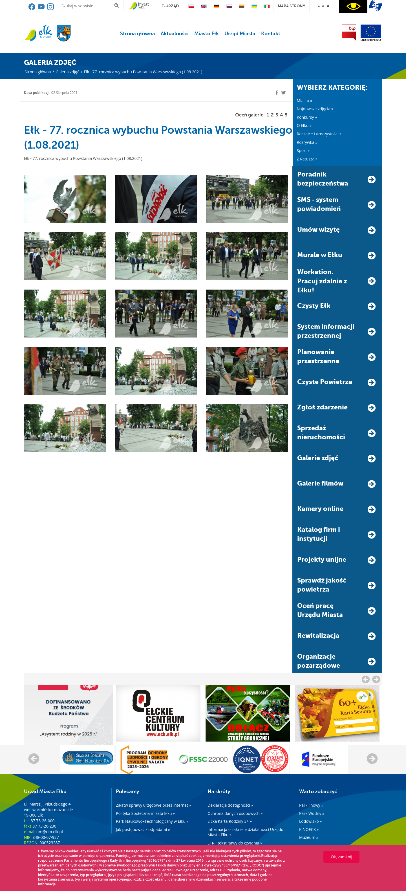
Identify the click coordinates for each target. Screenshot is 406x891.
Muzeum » (308, 837)
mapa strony (291, 6)
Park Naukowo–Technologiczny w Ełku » (152, 821)
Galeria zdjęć (67, 71)
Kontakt (270, 33)
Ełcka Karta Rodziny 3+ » (230, 821)
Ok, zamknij (341, 856)
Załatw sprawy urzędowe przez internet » (153, 805)
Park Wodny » (311, 813)
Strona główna (137, 33)
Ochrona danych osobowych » (235, 813)
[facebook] (277, 93)
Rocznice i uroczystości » (319, 133)
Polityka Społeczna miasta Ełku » (145, 813)
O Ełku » (304, 125)
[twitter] (283, 93)
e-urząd (170, 6)
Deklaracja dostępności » (230, 805)
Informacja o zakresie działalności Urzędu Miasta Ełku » (245, 832)
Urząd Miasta (239, 33)
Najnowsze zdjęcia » (315, 108)
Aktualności (175, 33)
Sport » (303, 150)
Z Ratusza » (307, 159)
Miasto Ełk (206, 33)
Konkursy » (307, 117)
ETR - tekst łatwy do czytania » (235, 843)
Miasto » (304, 100)
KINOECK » (309, 829)
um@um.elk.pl (49, 831)
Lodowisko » (310, 821)
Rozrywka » (307, 142)
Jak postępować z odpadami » (143, 829)
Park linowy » (311, 805)
